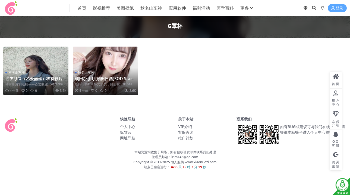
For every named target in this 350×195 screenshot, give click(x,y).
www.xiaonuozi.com (200, 162)
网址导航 (127, 138)
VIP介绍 (185, 126)
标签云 (125, 132)
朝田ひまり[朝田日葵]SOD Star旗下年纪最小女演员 (103, 81)
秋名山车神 (16, 72)
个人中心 (127, 126)
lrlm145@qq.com (184, 157)
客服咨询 (185, 132)
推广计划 (185, 138)
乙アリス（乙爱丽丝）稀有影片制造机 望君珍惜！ (33, 81)
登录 (337, 8)
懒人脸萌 (177, 162)
